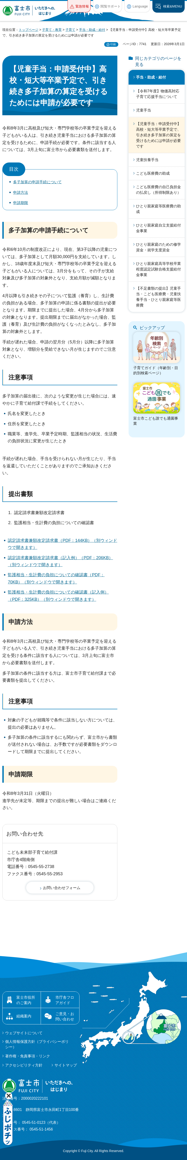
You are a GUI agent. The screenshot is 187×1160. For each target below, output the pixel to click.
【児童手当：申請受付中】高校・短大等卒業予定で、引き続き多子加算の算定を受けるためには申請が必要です (158, 135)
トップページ (28, 30)
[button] (79, 6)
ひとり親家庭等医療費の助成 (158, 209)
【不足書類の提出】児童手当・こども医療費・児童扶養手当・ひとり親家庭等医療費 (158, 296)
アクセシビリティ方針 (24, 1065)
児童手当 (143, 110)
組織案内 (23, 1016)
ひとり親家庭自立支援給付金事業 (158, 228)
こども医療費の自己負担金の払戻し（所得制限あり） (158, 190)
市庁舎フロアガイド (64, 1000)
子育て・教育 (52, 30)
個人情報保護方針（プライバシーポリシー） (37, 1044)
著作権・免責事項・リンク (27, 1056)
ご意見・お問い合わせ (64, 1016)
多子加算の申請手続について (37, 182)
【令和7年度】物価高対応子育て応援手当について (157, 94)
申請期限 (20, 203)
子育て (70, 30)
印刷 (113, 44)
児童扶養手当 (147, 160)
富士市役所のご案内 (25, 1000)
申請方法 (20, 193)
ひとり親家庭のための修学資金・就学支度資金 (158, 247)
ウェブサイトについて (24, 1033)
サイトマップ (65, 1065)
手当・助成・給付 (92, 30)
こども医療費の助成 (153, 173)
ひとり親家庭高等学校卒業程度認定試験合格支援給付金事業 (158, 269)
